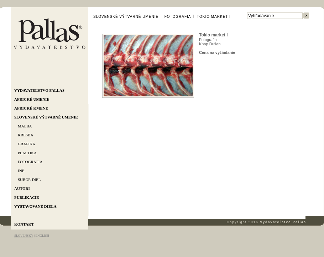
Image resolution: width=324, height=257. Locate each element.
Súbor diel (29, 179)
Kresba (25, 135)
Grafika (26, 144)
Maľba (25, 126)
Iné (21, 170)
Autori (22, 188)
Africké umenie (31, 99)
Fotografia (30, 162)
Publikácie (26, 197)
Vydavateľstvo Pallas (39, 90)
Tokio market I (214, 17)
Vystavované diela (35, 206)
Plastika (27, 153)
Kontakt (24, 224)
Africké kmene (31, 108)
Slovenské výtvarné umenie (46, 117)
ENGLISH (42, 235)
